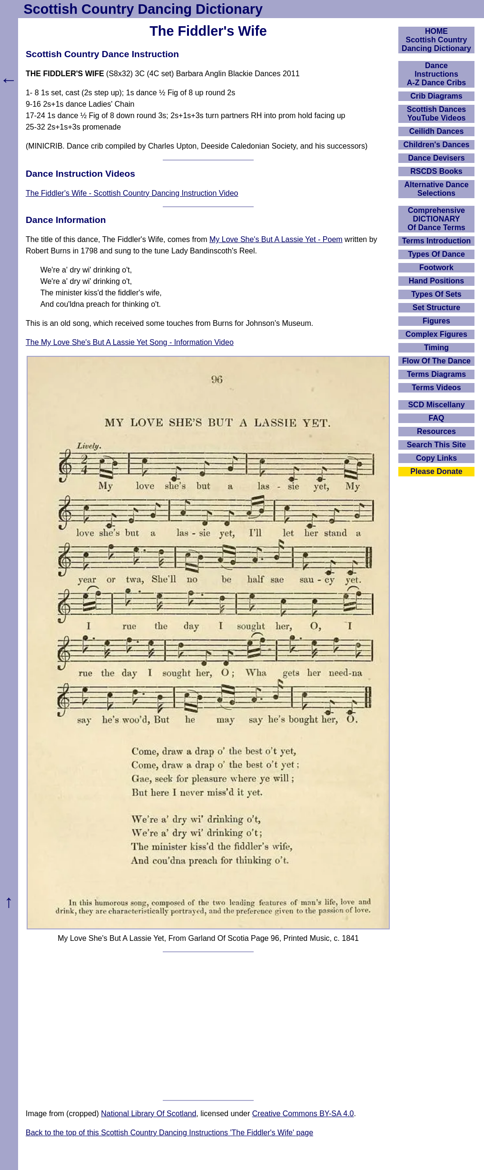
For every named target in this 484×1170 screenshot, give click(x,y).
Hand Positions (436, 281)
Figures (436, 321)
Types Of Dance (436, 254)
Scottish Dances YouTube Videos (436, 113)
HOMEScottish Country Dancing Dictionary (436, 39)
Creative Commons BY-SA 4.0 (303, 1113)
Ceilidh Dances (436, 131)
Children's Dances (437, 145)
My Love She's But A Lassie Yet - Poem (276, 239)
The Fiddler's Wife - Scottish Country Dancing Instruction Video (132, 193)
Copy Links (436, 458)
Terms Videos (436, 387)
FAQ (436, 418)
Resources (436, 431)
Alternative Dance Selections (436, 189)
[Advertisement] (208, 1026)
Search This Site (436, 445)
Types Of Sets (436, 294)
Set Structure (436, 307)
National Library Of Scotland (148, 1113)
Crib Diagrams (436, 96)
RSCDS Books (436, 171)
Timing (436, 347)
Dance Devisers (436, 158)
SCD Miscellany (436, 405)
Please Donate (436, 471)
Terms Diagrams (436, 374)
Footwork (436, 267)
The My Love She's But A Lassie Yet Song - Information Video (130, 342)
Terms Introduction (436, 241)
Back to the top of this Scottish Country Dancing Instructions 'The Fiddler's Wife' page (169, 1133)
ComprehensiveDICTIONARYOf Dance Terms (436, 219)
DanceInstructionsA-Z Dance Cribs (436, 74)
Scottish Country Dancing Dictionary (143, 9)
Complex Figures (436, 334)
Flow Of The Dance (436, 361)
